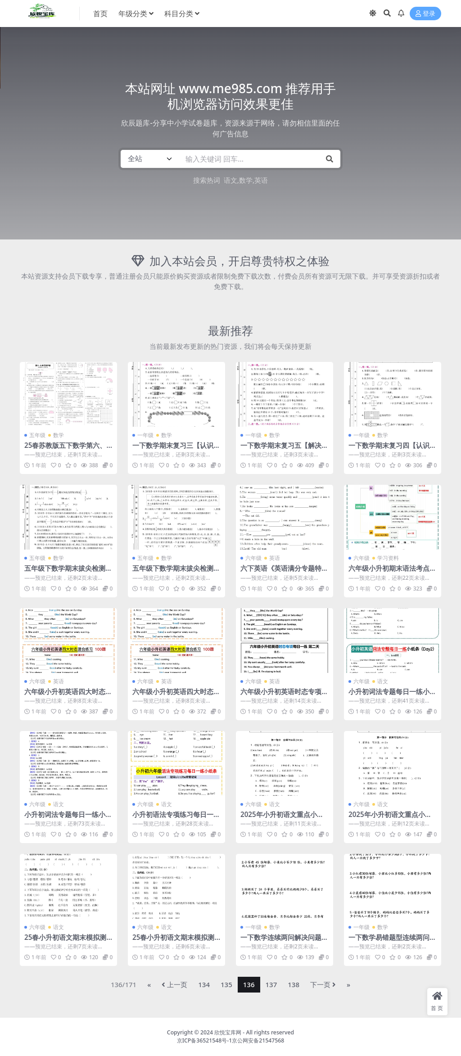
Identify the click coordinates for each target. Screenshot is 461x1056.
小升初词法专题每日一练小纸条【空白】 (392, 695)
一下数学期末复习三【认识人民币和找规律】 (176, 449)
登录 (425, 13)
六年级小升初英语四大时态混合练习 (68, 695)
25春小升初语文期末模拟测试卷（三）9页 (65, 941)
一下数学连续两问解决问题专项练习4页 (284, 941)
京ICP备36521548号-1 (204, 1040)
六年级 (253, 558)
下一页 (323, 984)
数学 (246, 180)
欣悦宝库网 (227, 1032)
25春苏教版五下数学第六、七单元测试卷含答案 (65, 449)
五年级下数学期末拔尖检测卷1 (68, 572)
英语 (261, 180)
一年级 (145, 435)
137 (271, 984)
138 (293, 984)
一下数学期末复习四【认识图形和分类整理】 (392, 449)
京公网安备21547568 (258, 1040)
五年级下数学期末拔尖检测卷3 (176, 572)
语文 (230, 180)
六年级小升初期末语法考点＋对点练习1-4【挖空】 (392, 572)
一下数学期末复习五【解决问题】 (284, 449)
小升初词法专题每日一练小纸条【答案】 (68, 818)
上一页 (174, 984)
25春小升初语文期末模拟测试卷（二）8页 (173, 941)
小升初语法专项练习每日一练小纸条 (176, 818)
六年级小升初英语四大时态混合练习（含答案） (176, 695)
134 (204, 984)
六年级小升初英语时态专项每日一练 (284, 695)
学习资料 (388, 558)
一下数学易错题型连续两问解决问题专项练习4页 (392, 941)
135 (226, 984)
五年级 (37, 435)
